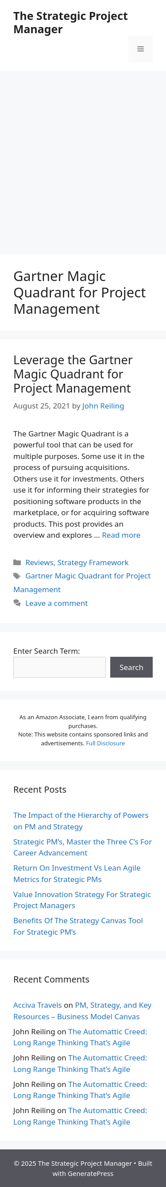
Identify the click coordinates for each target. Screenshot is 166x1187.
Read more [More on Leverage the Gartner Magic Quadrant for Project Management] (121, 535)
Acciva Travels (37, 1005)
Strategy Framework (93, 562)
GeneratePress (90, 1173)
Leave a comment (56, 603)
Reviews (39, 562)
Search (131, 667)
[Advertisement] (83, 158)
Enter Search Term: (46, 651)
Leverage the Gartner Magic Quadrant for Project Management (73, 374)
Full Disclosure (105, 743)
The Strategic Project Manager (70, 22)
